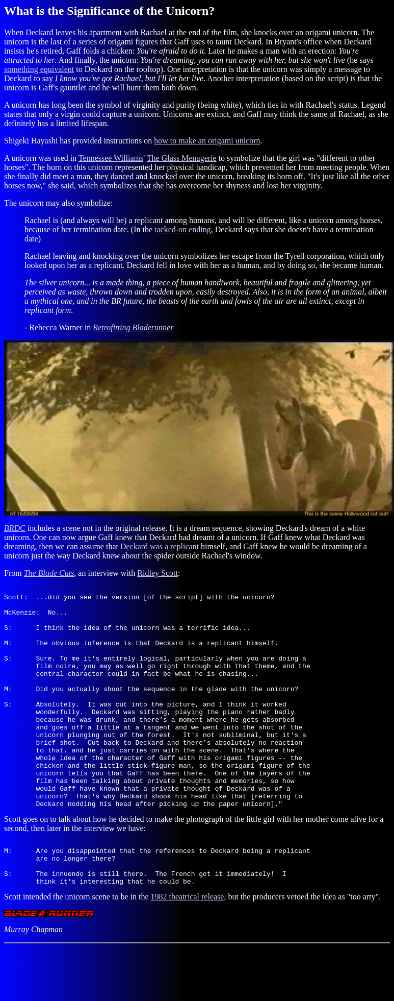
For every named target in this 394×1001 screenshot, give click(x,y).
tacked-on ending (182, 229)
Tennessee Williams (110, 158)
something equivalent (39, 69)
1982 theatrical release (187, 950)
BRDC (14, 528)
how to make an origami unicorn (207, 140)
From (14, 573)
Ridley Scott (157, 573)
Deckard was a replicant (159, 546)
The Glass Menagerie (182, 158)
